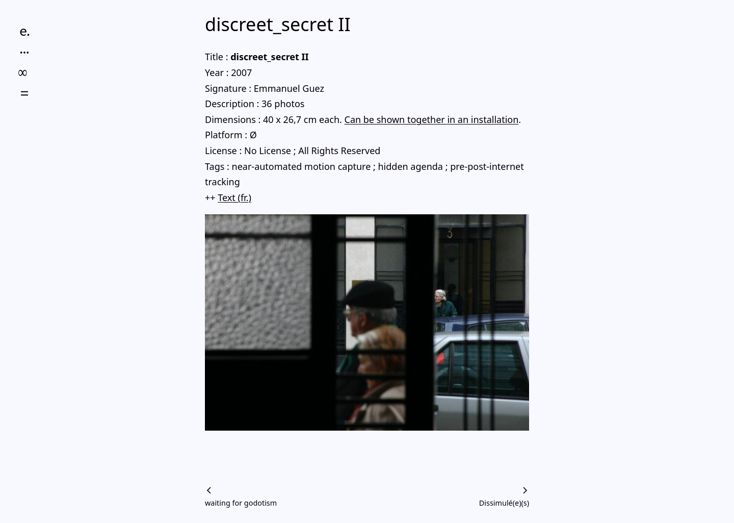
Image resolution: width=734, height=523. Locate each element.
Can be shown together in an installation (432, 119)
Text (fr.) (234, 197)
